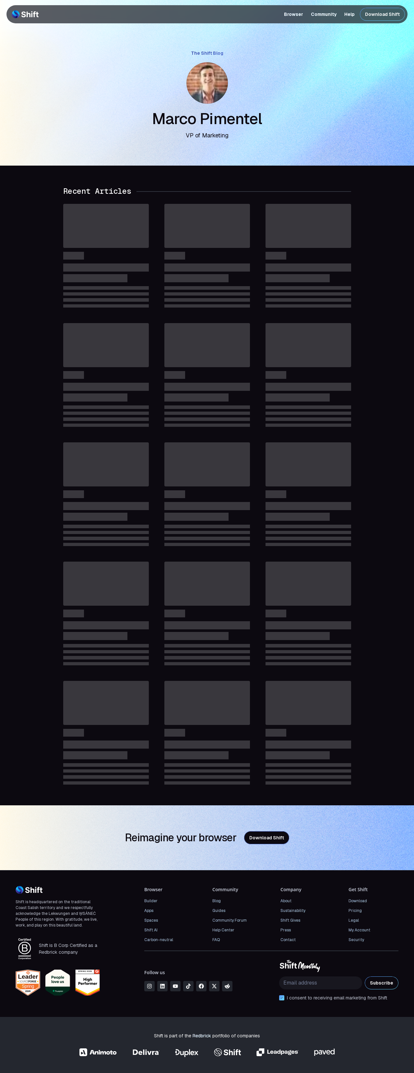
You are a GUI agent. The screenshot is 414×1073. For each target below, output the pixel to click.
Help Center (223, 930)
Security (356, 939)
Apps (148, 910)
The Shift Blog (207, 53)
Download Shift (382, 14)
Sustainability (292, 910)
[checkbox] (281, 997)
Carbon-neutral (158, 939)
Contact (288, 939)
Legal (354, 920)
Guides (218, 910)
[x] (214, 986)
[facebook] (201, 986)
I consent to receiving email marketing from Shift (337, 998)
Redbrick (202, 1036)
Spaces (151, 920)
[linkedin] (162, 986)
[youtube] (175, 986)
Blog (216, 901)
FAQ (216, 939)
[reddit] (227, 986)
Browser (293, 14)
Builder (151, 901)
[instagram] (149, 986)
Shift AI (151, 930)
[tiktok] (188, 986)
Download (358, 901)
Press (285, 930)
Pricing (355, 910)
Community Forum (229, 920)
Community (324, 14)
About (285, 901)
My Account (359, 930)
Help (349, 14)
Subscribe (381, 982)
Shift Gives (290, 920)
